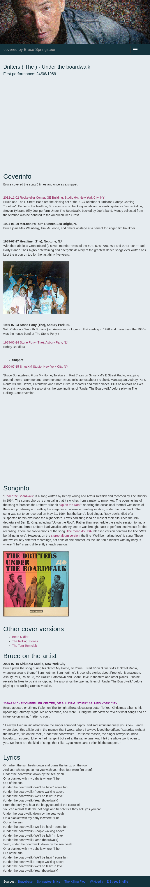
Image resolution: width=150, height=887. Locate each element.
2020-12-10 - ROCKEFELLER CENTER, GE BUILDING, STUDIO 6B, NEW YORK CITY (60, 703)
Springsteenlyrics (48, 881)
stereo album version (65, 535)
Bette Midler (20, 637)
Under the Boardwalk (18, 496)
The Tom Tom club (24, 645)
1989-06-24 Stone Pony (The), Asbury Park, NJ (35, 342)
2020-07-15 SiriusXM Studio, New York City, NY (35, 366)
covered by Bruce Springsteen (30, 49)
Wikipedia (96, 881)
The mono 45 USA (79, 531)
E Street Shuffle (117, 881)
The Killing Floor (75, 881)
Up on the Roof (70, 505)
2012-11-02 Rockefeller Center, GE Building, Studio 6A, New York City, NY (53, 197)
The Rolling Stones (25, 641)
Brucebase (25, 881)
